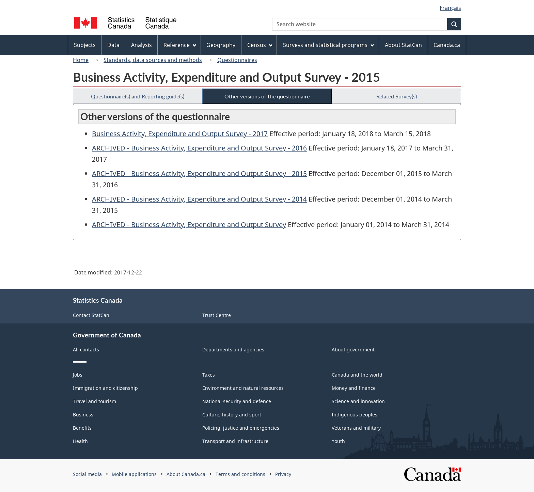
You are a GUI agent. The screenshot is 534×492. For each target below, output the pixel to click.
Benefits (82, 428)
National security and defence (236, 401)
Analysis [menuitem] (141, 45)
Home (81, 60)
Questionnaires (237, 60)
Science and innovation (358, 401)
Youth (338, 441)
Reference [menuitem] (179, 45)
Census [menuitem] (259, 45)
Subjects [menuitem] (85, 45)
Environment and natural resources (243, 388)
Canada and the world (357, 374)
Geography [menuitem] (220, 45)
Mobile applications (134, 474)
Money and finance (354, 388)
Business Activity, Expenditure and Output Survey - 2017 (180, 133)
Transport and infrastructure (235, 441)
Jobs (77, 374)
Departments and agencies (233, 349)
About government (353, 349)
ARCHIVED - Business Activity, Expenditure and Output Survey (189, 224)
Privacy (283, 474)
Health (80, 441)
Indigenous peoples (354, 414)
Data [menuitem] (113, 45)
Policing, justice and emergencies (240, 428)
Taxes (208, 374)
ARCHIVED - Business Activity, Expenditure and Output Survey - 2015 (199, 173)
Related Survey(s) (396, 96)
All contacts (86, 349)
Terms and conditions (240, 474)
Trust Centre (216, 315)
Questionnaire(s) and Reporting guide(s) (137, 96)
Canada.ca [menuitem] (447, 45)
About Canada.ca (186, 474)
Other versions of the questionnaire (267, 96)
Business (83, 414)
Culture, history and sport (231, 414)
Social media (87, 474)
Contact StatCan (91, 315)
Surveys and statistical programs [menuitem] (328, 45)
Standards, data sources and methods (153, 60)
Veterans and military (356, 428)
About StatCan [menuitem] (403, 45)
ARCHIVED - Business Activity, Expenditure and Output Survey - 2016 (199, 148)
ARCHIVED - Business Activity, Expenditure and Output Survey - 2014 (199, 199)
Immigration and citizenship (105, 388)
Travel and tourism (94, 401)
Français (450, 8)
